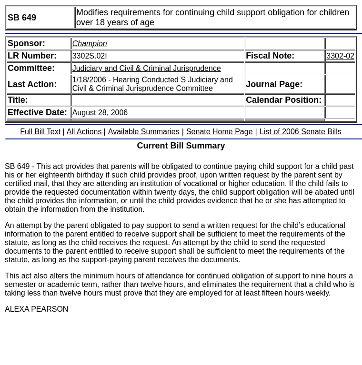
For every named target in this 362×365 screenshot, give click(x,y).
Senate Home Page (219, 132)
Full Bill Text (40, 132)
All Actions (84, 132)
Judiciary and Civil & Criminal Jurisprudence (146, 68)
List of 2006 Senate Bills (301, 132)
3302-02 (340, 56)
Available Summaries (144, 132)
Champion (89, 43)
